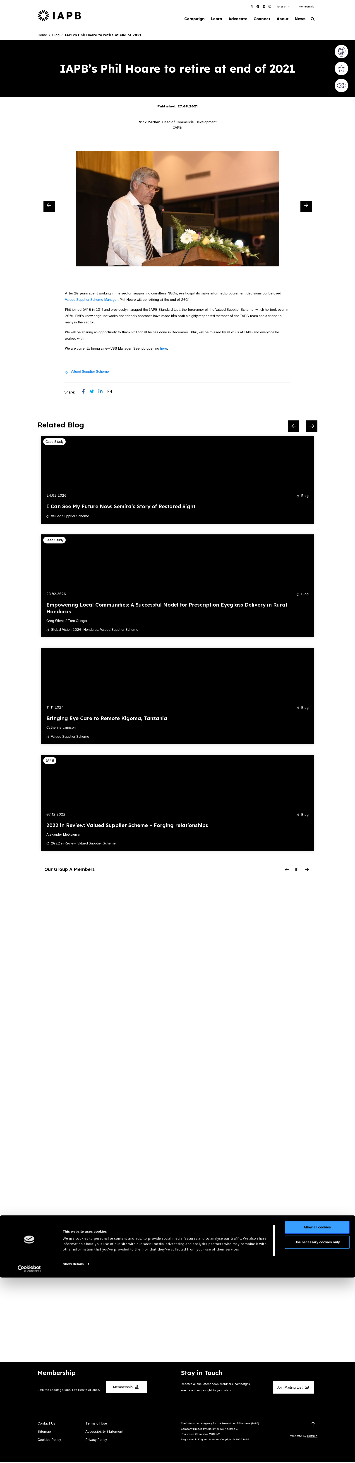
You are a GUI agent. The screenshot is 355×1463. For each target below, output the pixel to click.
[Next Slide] (306, 207)
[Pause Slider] (296, 870)
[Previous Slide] (49, 207)
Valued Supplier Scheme (90, 372)
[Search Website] (312, 20)
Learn (209, 19)
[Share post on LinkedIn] (102, 393)
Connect (257, 19)
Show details (73, 1449)
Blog (56, 36)
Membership (306, 6)
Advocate (232, 19)
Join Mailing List (293, 1388)
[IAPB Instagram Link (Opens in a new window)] (270, 7)
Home (42, 36)
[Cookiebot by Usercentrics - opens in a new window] (29, 1454)
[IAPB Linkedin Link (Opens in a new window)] (264, 7)
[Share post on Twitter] (93, 393)
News (298, 19)
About (280, 19)
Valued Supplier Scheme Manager (91, 300)
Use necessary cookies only (317, 1427)
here (163, 349)
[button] (284, 7)
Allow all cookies (317, 1413)
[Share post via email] (111, 393)
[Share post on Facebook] (85, 393)
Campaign (185, 19)
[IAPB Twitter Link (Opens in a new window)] (252, 7)
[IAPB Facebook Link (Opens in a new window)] (258, 7)
